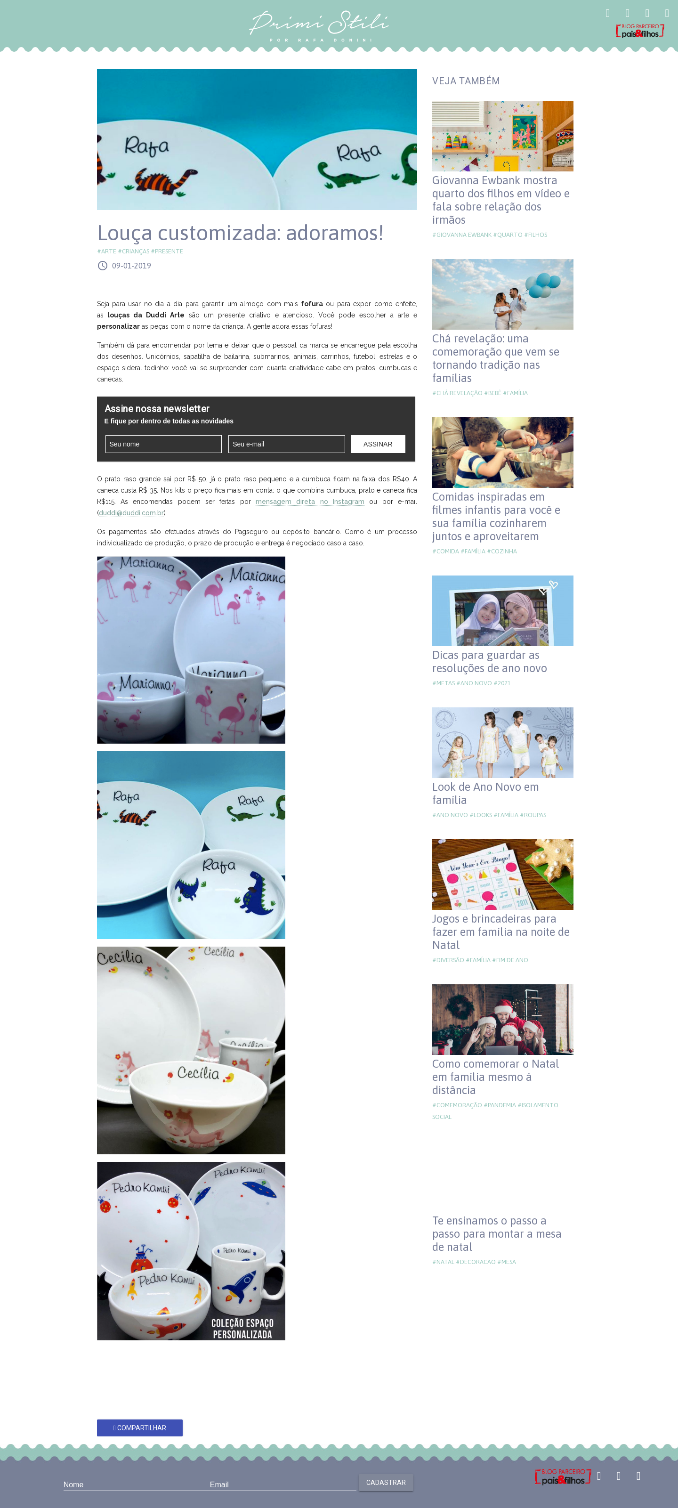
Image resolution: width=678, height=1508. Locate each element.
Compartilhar (139, 1428)
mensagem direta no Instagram (310, 501)
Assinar (377, 444)
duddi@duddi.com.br (131, 513)
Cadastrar (386, 1482)
